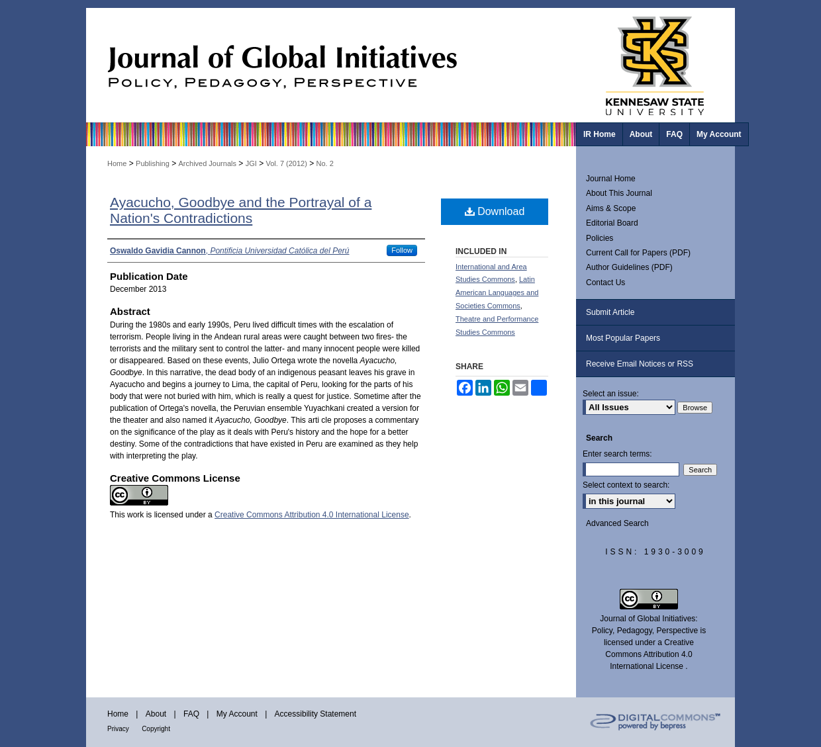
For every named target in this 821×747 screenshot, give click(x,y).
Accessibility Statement (315, 714)
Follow (401, 250)
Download (495, 211)
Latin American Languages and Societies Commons (497, 292)
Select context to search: (626, 485)
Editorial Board (612, 223)
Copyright (156, 728)
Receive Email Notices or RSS (639, 364)
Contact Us (605, 282)
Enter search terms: (617, 454)
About (156, 714)
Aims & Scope (611, 208)
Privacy (118, 728)
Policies (599, 238)
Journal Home (611, 178)
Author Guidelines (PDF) (629, 267)
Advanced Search (617, 523)
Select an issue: (611, 393)
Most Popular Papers (623, 338)
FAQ (191, 714)
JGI (251, 163)
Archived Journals (207, 163)
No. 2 (325, 163)
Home (116, 163)
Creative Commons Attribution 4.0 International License (312, 514)
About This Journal (619, 193)
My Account (237, 714)
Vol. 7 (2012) (286, 163)
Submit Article (610, 312)
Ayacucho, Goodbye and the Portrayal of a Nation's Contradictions (240, 210)
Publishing (152, 163)
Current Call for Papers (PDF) (638, 252)
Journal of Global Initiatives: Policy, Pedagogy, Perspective (331, 65)
